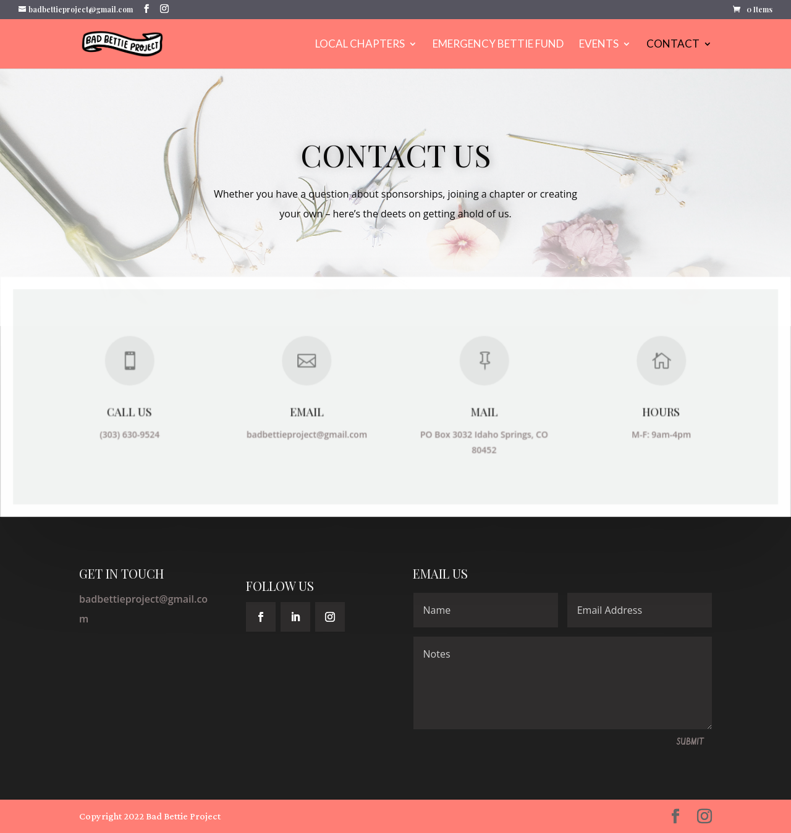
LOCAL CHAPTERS (360, 45)
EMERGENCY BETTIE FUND (498, 45)
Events (599, 45)
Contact (673, 45)
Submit (690, 742)
